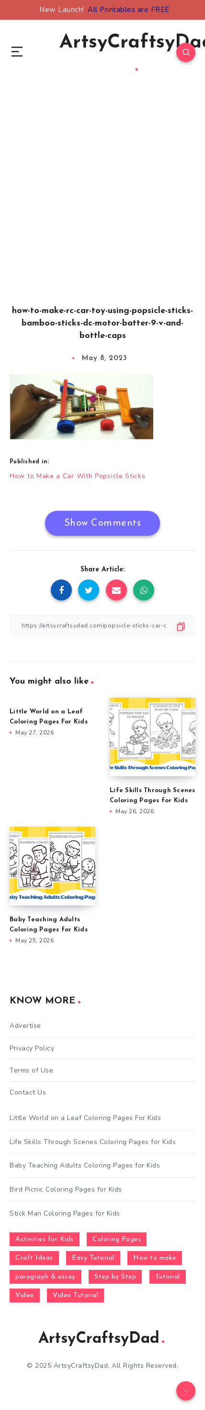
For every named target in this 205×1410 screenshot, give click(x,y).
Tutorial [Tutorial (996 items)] (167, 1276)
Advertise (25, 1025)
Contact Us (28, 1092)
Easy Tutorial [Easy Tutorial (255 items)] (93, 1258)
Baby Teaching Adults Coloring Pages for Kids (85, 1165)
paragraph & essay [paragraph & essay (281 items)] (45, 1276)
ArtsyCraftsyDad (101, 1339)
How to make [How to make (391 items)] (154, 1258)
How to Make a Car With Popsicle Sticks (78, 476)
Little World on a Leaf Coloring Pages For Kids (85, 1117)
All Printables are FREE (129, 9)
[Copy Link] (102, 626)
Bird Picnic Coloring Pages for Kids (66, 1189)
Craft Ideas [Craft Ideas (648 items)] (34, 1258)
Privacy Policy (32, 1048)
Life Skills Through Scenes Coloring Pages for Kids (93, 1141)
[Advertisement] (102, 204)
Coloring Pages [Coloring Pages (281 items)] (116, 1239)
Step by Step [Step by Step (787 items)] (115, 1276)
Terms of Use (31, 1070)
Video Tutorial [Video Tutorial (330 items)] (75, 1295)
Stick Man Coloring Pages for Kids (65, 1213)
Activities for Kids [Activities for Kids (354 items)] (44, 1239)
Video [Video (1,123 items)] (24, 1295)
